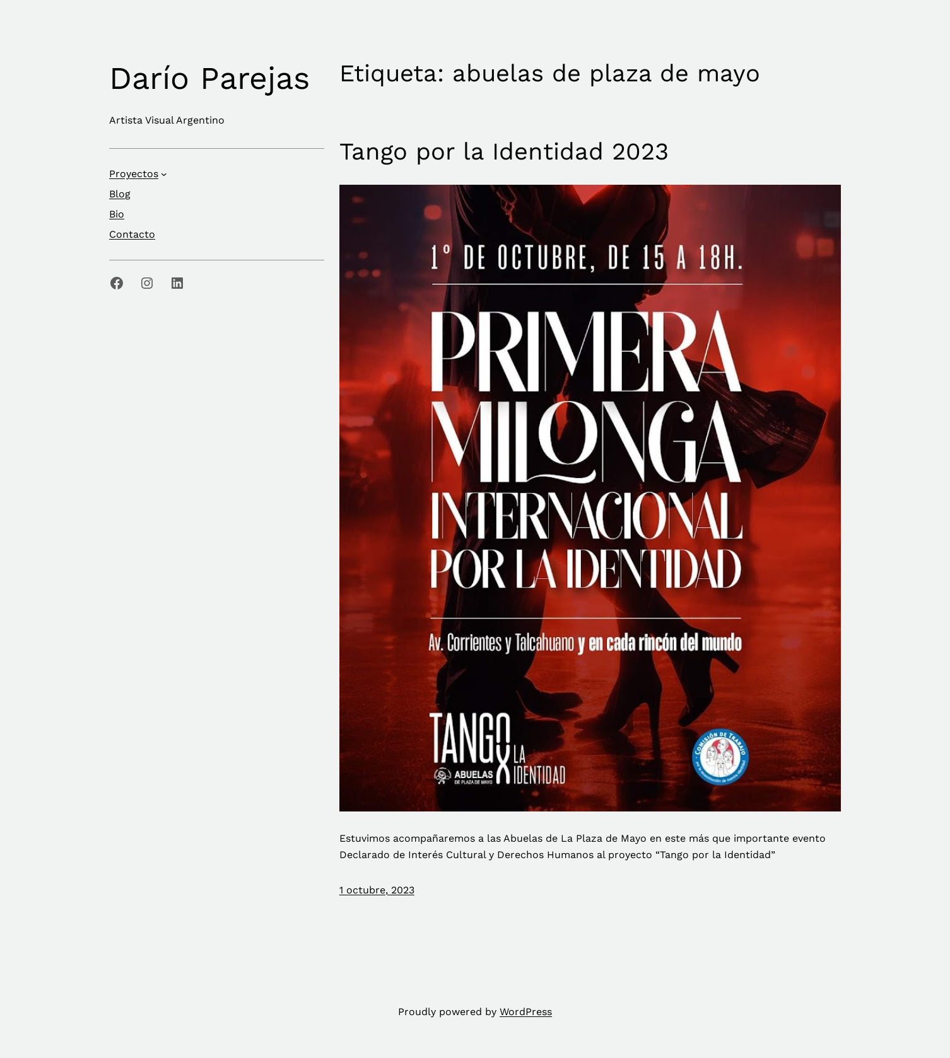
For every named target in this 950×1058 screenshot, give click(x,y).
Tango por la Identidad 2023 (504, 151)
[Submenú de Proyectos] (164, 174)
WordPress (526, 1012)
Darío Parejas (209, 77)
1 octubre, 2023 (376, 890)
